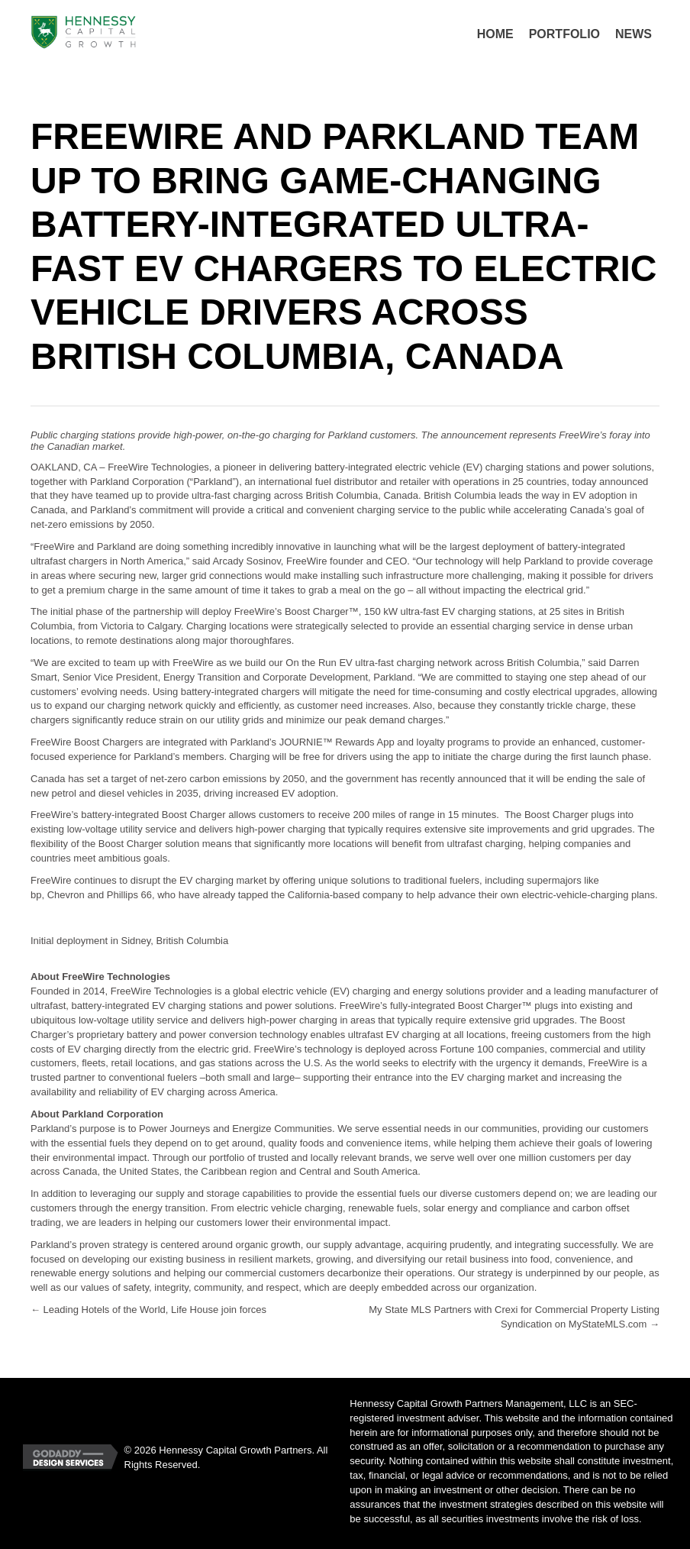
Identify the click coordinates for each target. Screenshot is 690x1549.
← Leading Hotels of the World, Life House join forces (148, 1309)
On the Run (311, 662)
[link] (495, 34)
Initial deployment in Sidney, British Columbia (129, 940)
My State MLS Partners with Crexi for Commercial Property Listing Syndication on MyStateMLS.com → (514, 1317)
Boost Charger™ (322, 611)
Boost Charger (490, 1005)
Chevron (66, 895)
